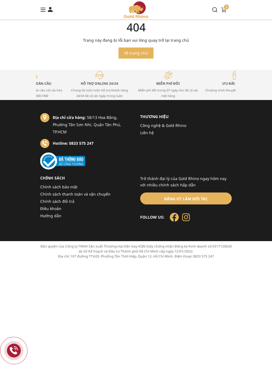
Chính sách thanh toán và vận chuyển (75, 194)
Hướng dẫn (50, 215)
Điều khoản (50, 208)
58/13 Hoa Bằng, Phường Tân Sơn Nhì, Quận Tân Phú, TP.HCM (87, 124)
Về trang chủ (136, 53)
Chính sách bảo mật (58, 186)
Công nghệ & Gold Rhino (163, 125)
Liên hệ (147, 132)
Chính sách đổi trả (57, 201)
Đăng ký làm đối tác (186, 198)
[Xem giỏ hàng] (223, 9)
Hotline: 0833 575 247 (73, 143)
